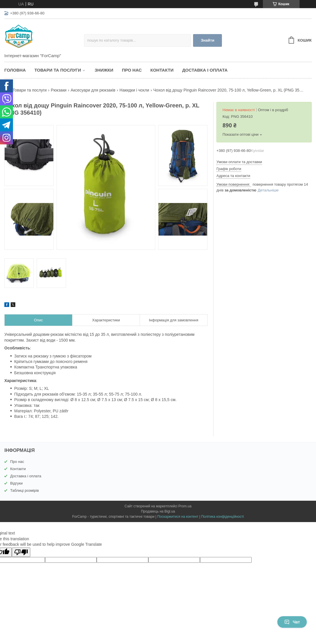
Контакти (161, 70)
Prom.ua (184, 506)
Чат (292, 622)
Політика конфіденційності (222, 517)
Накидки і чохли (134, 90)
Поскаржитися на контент (177, 517)
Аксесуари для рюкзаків (93, 90)
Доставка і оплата (204, 70)
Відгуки (16, 483)
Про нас (132, 70)
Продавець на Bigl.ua (158, 511)
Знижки (104, 70)
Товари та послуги (57, 70)
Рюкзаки (58, 90)
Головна (15, 70)
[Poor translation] (21, 552)
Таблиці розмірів (24, 490)
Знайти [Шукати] (207, 40)
